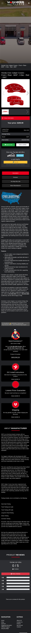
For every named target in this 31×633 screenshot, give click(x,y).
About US (19, 620)
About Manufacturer (15, 185)
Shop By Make (5, 628)
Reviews (15, 177)
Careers (19, 627)
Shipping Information (6, 625)
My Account (20, 625)
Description (16, 173)
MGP (27, 137)
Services (3, 623)
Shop (2, 622)
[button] (28, 93)
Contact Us (19, 622)
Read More (15, 396)
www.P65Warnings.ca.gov (19, 324)
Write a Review (15, 573)
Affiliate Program (5, 627)
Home (2, 620)
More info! (26, 130)
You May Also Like (15, 181)
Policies (19, 623)
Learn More (20, 155)
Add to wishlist (22, 144)
